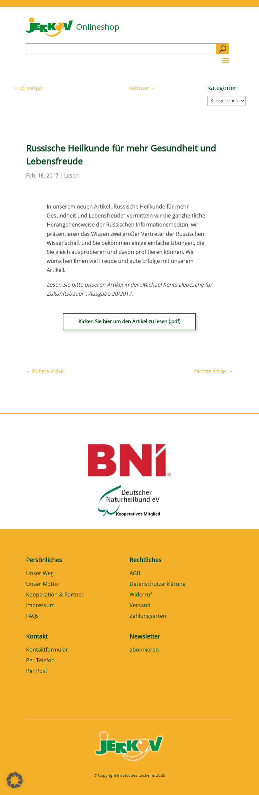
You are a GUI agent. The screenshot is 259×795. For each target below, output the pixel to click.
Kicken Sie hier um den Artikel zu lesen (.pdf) (129, 321)
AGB (135, 573)
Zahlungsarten (148, 616)
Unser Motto (42, 584)
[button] (14, 780)
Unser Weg (40, 573)
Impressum (40, 606)
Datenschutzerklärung (158, 584)
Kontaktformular (47, 650)
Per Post (36, 671)
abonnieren (144, 650)
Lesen (71, 175)
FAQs (32, 616)
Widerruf (141, 595)
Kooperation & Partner (55, 595)
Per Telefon (40, 661)
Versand (140, 606)
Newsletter (145, 636)
